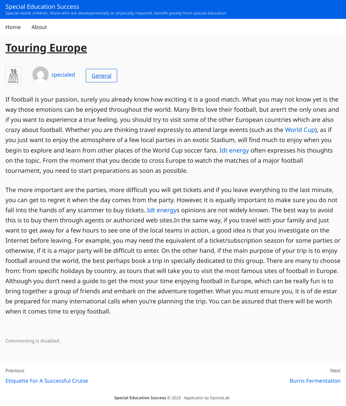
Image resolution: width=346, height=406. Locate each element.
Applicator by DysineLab (207, 398)
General (101, 75)
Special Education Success (140, 398)
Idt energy (234, 150)
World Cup (300, 130)
